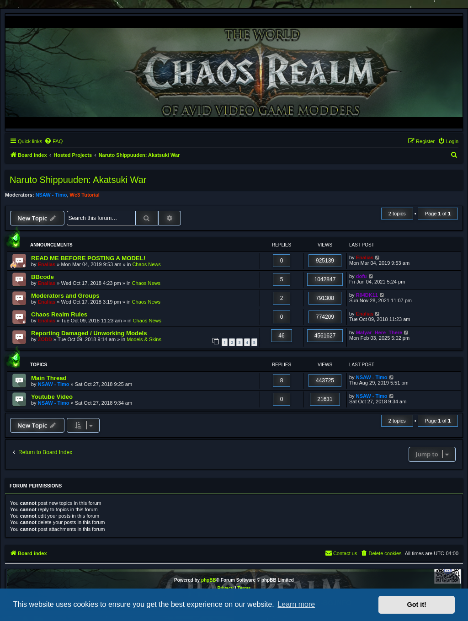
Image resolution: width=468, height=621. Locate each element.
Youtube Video (52, 396)
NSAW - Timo (51, 195)
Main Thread (49, 378)
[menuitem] (53, 141)
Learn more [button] (296, 604)
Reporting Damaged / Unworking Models (89, 333)
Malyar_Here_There (379, 332)
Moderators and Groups (65, 295)
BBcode (42, 276)
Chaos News (146, 264)
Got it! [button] (416, 604)
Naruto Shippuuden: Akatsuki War (78, 180)
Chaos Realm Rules (59, 314)
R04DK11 (367, 295)
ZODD (45, 339)
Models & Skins (144, 339)
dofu (361, 276)
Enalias (47, 264)
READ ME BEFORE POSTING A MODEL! (88, 258)
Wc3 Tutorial (85, 195)
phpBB (208, 580)
